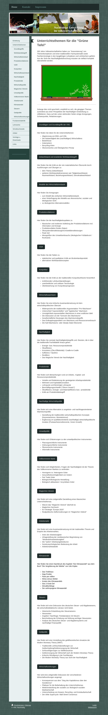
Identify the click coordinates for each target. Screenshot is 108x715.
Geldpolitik (43, 632)
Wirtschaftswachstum (47, 295)
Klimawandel (44, 556)
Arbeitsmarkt (44, 521)
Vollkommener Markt (47, 459)
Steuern (42, 597)
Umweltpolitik (44, 431)
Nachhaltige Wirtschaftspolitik (50, 401)
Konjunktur (43, 270)
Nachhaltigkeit (44, 332)
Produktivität (44, 367)
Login (95, 705)
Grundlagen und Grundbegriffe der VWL (54, 125)
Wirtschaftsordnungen (47, 667)
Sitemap (28, 705)
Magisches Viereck (46, 491)
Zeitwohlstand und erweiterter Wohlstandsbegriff (58, 157)
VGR (41, 247)
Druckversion (18, 705)
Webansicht (92, 707)
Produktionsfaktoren (47, 212)
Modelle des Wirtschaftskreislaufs (52, 184)
